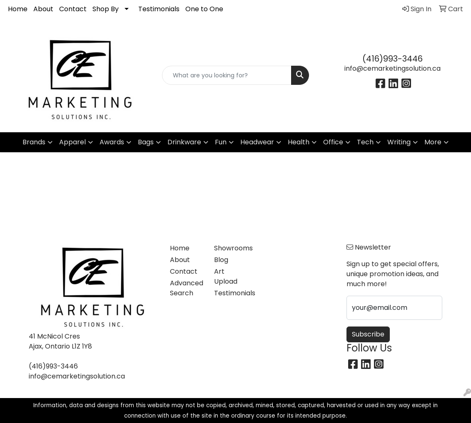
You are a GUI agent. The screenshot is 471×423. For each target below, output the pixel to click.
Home (17, 9)
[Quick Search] (227, 75)
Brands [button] (33, 142)
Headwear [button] (257, 142)
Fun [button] (221, 142)
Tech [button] (365, 142)
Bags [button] (146, 142)
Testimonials (158, 9)
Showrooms (231, 248)
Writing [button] (399, 142)
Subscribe (368, 334)
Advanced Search (186, 288)
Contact (73, 9)
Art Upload (225, 276)
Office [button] (333, 142)
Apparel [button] (72, 142)
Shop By (105, 9)
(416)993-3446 (392, 58)
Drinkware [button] (184, 142)
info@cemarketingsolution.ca (392, 68)
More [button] (432, 142)
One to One (204, 9)
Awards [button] (112, 142)
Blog (221, 260)
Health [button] (298, 142)
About (43, 9)
